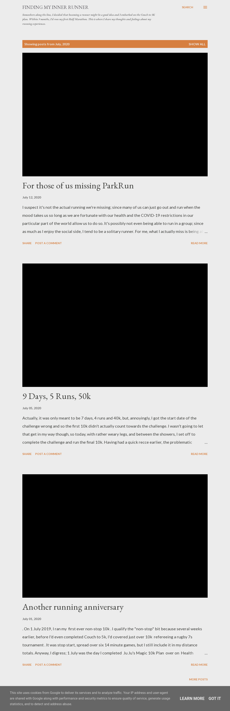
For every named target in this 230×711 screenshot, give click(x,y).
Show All (197, 44)
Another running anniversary (73, 606)
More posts (198, 679)
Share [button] (27, 243)
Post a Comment (48, 243)
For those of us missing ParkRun (78, 185)
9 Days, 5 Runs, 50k (56, 396)
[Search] (187, 7)
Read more (199, 243)
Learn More (192, 698)
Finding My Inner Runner (55, 7)
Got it (215, 698)
